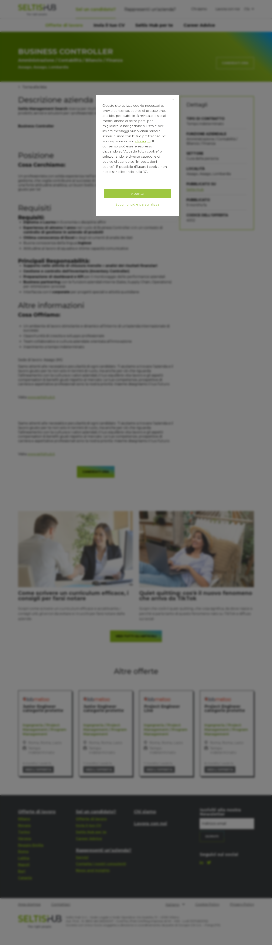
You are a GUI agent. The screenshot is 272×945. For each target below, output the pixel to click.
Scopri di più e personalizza (138, 204)
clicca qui (142, 141)
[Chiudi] (173, 99)
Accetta (137, 194)
